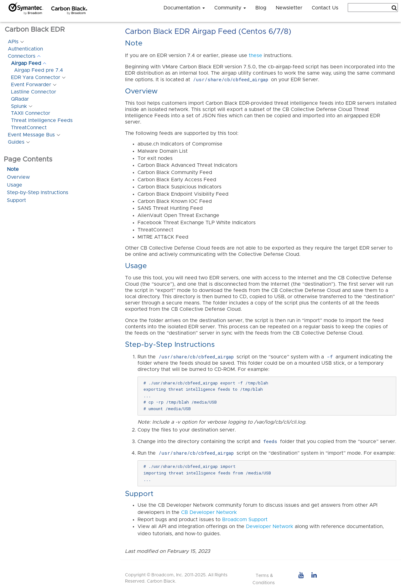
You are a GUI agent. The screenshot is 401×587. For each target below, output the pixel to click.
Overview (18, 177)
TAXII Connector (30, 113)
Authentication (25, 48)
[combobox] (373, 7)
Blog (260, 7)
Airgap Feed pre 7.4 (38, 70)
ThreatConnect (29, 127)
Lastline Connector (33, 91)
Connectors (21, 56)
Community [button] (230, 7)
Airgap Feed (26, 63)
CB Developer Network (209, 512)
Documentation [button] (184, 7)
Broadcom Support (245, 519)
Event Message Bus (31, 134)
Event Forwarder (31, 84)
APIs (13, 41)
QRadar (20, 99)
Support (16, 200)
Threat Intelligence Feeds (42, 120)
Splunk (19, 106)
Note (13, 169)
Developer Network (269, 526)
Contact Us (325, 7)
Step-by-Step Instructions (37, 192)
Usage (14, 185)
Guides (16, 142)
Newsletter (289, 7)
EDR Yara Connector (35, 77)
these (255, 55)
